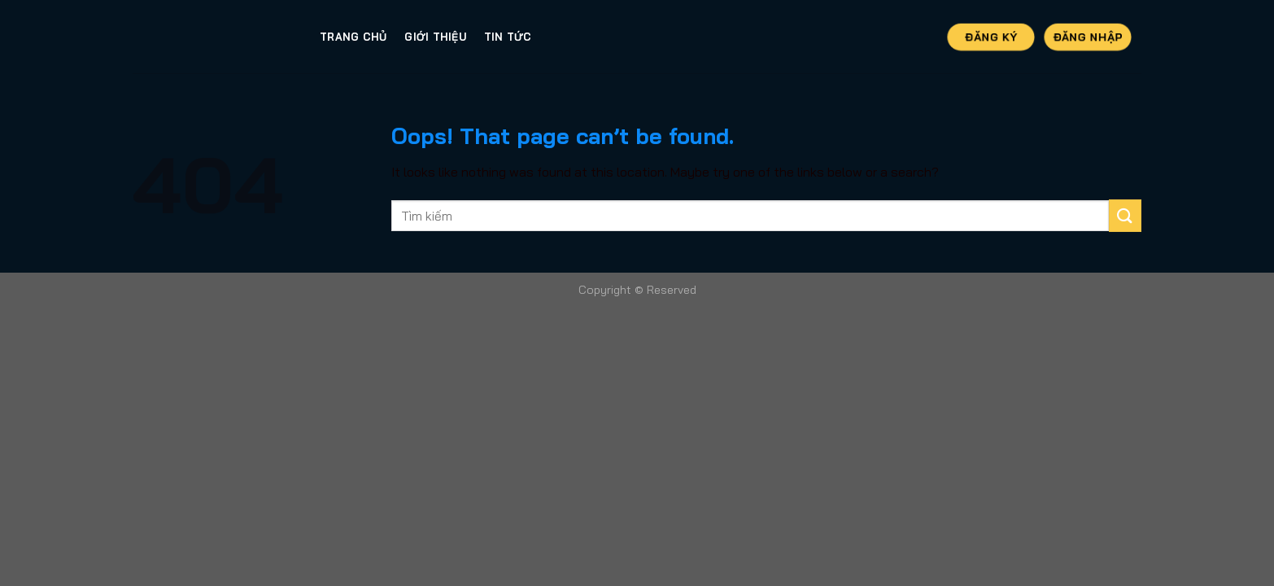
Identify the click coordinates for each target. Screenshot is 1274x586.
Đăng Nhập (1088, 35)
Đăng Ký (990, 35)
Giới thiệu (435, 36)
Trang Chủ (353, 36)
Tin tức (508, 36)
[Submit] (1125, 215)
